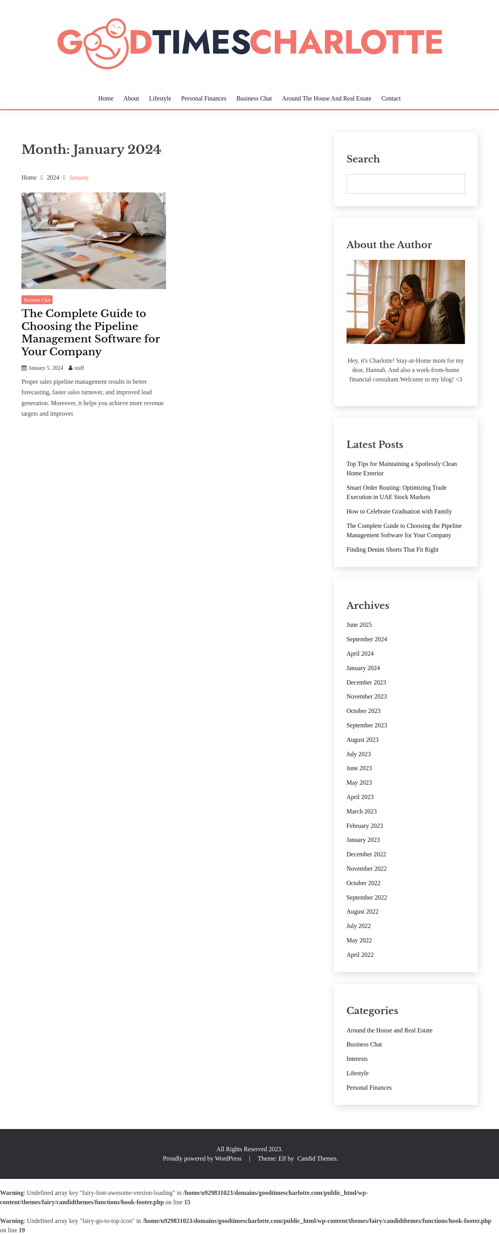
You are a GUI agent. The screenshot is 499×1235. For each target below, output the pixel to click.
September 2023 (367, 725)
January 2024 (363, 668)
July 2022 (359, 926)
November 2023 (367, 696)
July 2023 (359, 754)
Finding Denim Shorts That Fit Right (393, 549)
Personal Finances (203, 98)
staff (79, 368)
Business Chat (254, 98)
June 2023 (359, 768)
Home (105, 98)
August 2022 (363, 911)
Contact (391, 98)
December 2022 (366, 854)
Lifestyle (160, 98)
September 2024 (367, 639)
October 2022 (364, 883)
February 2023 (365, 825)
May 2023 (359, 782)
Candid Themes (317, 1158)
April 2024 (360, 653)
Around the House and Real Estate (326, 98)
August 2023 (363, 739)
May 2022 (359, 940)
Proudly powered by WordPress (203, 1158)
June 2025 (359, 624)
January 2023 (363, 839)
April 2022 (360, 954)
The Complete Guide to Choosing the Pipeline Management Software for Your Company (90, 332)
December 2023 (366, 682)
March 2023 (362, 811)
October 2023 (364, 710)
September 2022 (367, 897)
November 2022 (367, 868)
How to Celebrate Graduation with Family (399, 511)
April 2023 (360, 797)
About (131, 98)
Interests (357, 1058)
